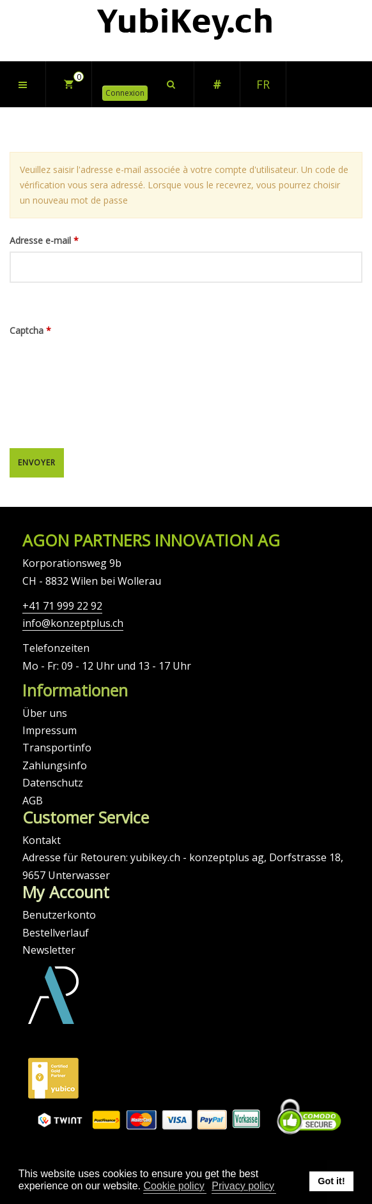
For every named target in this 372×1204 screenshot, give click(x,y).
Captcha (30, 330)
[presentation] (62, 387)
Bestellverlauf (55, 933)
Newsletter (48, 950)
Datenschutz (52, 783)
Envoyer (37, 462)
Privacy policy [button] (243, 1185)
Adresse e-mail (44, 240)
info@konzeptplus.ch (72, 623)
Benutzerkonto (59, 915)
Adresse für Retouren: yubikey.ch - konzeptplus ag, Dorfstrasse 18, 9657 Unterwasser (182, 866)
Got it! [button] (331, 1181)
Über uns (44, 713)
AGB (32, 801)
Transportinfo (56, 748)
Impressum (49, 730)
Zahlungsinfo (54, 765)
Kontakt (41, 840)
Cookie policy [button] (173, 1185)
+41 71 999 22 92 (62, 606)
